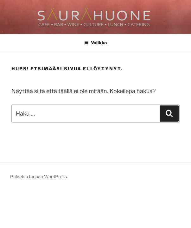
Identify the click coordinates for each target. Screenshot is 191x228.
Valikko (95, 42)
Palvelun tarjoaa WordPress (38, 176)
